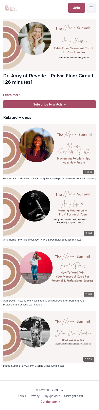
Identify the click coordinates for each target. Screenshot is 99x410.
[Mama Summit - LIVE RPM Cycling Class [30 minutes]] (49, 366)
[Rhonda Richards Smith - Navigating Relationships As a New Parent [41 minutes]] (49, 179)
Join (76, 8)
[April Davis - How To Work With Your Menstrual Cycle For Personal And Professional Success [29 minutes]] (49, 302)
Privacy (35, 396)
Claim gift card (73, 396)
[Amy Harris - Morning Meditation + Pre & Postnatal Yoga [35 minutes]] (49, 240)
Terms (22, 396)
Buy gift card (52, 396)
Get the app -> (50, 401)
